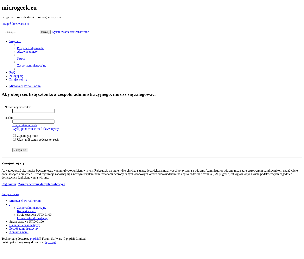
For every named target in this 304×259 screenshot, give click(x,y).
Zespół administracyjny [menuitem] (31, 65)
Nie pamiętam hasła (24, 125)
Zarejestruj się (10, 194)
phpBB (34, 238)
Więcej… (15, 41)
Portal (28, 86)
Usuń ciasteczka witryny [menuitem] (32, 218)
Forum (36, 200)
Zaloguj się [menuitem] (16, 76)
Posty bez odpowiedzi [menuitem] (30, 48)
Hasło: (9, 117)
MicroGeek (16, 200)
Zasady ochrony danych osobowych (41, 184)
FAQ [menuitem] (12, 72)
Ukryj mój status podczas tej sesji (36, 139)
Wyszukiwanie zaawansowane (70, 31)
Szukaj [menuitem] (21, 58)
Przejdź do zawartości (15, 23)
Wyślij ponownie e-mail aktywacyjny (35, 128)
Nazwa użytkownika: (18, 107)
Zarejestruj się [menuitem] (18, 79)
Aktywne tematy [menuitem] (27, 51)
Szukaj (45, 32)
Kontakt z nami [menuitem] (26, 211)
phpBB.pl (50, 242)
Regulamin (9, 184)
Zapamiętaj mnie (25, 135)
